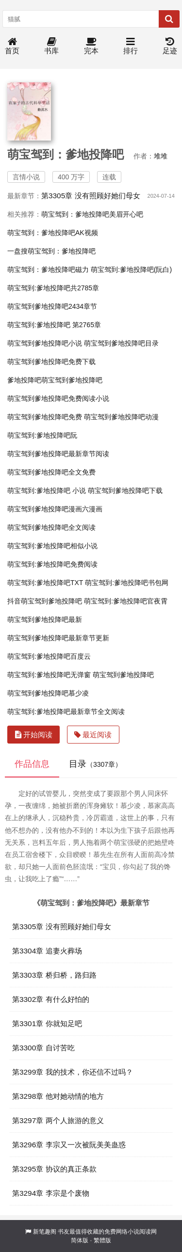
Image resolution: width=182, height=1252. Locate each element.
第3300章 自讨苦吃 (43, 1048)
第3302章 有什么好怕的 (50, 999)
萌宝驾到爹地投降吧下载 (125, 490)
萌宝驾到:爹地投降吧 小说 (46, 490)
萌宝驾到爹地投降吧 (123, 675)
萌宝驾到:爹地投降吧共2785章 (53, 288)
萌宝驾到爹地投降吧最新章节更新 (58, 638)
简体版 (79, 1240)
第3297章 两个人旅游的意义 (58, 1120)
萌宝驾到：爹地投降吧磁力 (48, 269)
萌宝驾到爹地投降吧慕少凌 (48, 693)
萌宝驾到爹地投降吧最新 (44, 619)
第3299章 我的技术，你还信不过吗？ (72, 1072)
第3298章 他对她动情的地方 (58, 1096)
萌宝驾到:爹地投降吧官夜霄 (125, 601)
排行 (130, 46)
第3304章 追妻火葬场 (47, 951)
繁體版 (102, 1240)
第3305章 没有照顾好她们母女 (90, 195)
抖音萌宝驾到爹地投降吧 (44, 601)
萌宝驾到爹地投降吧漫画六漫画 (54, 509)
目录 (95, 764)
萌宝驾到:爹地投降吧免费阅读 (52, 564)
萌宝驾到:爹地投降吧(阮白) (131, 269)
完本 (91, 46)
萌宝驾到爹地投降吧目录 (121, 343)
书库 (51, 46)
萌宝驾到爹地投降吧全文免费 (51, 472)
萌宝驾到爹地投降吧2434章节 (52, 306)
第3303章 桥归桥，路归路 (54, 975)
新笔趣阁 (44, 1231)
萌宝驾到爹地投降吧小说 (44, 343)
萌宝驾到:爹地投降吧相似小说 (52, 546)
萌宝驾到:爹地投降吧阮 (42, 435)
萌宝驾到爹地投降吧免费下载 (51, 361)
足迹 (170, 46)
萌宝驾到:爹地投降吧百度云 (49, 656)
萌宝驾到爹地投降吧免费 (44, 417)
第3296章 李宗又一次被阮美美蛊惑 (69, 1145)
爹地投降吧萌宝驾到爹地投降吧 (54, 380)
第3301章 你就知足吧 (47, 1023)
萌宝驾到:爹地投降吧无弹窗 (49, 675)
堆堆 (160, 156)
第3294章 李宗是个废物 (50, 1193)
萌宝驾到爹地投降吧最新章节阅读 (58, 454)
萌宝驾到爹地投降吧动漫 (121, 417)
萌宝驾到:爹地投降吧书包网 (126, 582)
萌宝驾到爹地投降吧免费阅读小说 (58, 398)
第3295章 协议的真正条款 (54, 1169)
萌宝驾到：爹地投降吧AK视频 (52, 233)
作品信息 (32, 764)
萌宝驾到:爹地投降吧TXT (45, 582)
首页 (12, 46)
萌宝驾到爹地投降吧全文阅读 (51, 527)
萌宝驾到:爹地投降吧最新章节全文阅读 (66, 711)
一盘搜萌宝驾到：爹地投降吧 (51, 251)
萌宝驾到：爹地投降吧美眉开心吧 (92, 214)
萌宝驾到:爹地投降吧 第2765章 (54, 325)
